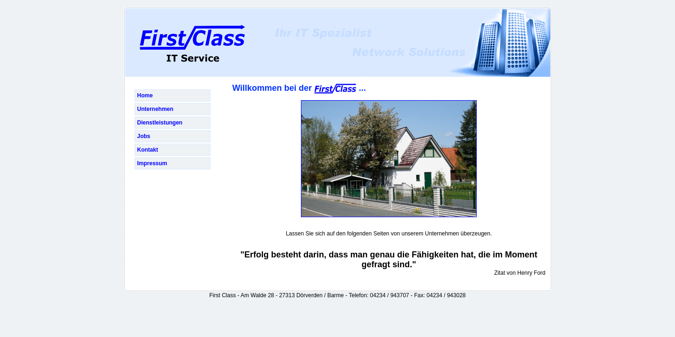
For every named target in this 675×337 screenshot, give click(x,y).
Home (145, 95)
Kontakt (147, 150)
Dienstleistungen (160, 122)
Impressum (152, 163)
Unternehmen (155, 109)
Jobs (143, 136)
